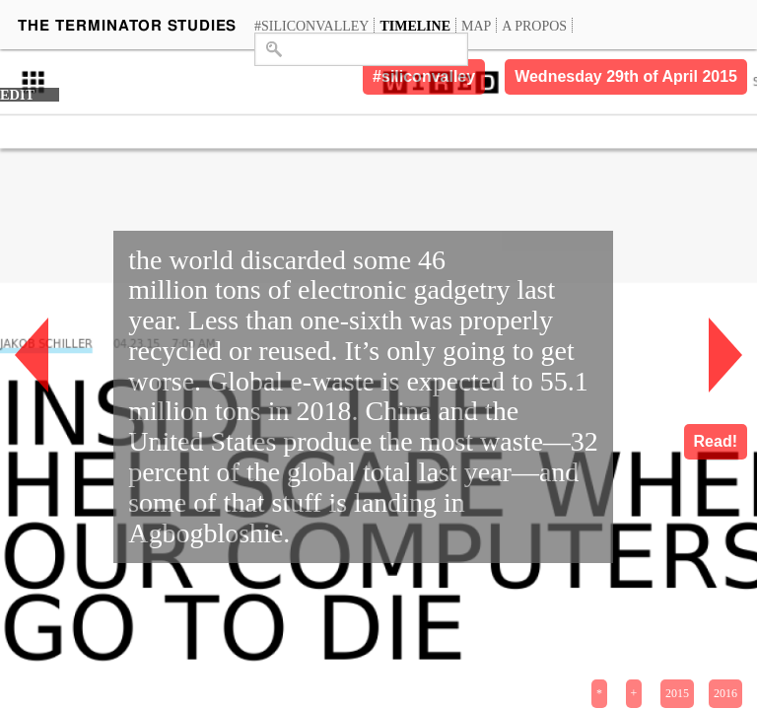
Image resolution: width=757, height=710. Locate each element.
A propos (534, 26)
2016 (725, 693)
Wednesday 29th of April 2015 (626, 76)
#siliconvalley (311, 26)
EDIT (17, 95)
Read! (715, 441)
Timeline (414, 26)
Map (476, 26)
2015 (677, 693)
